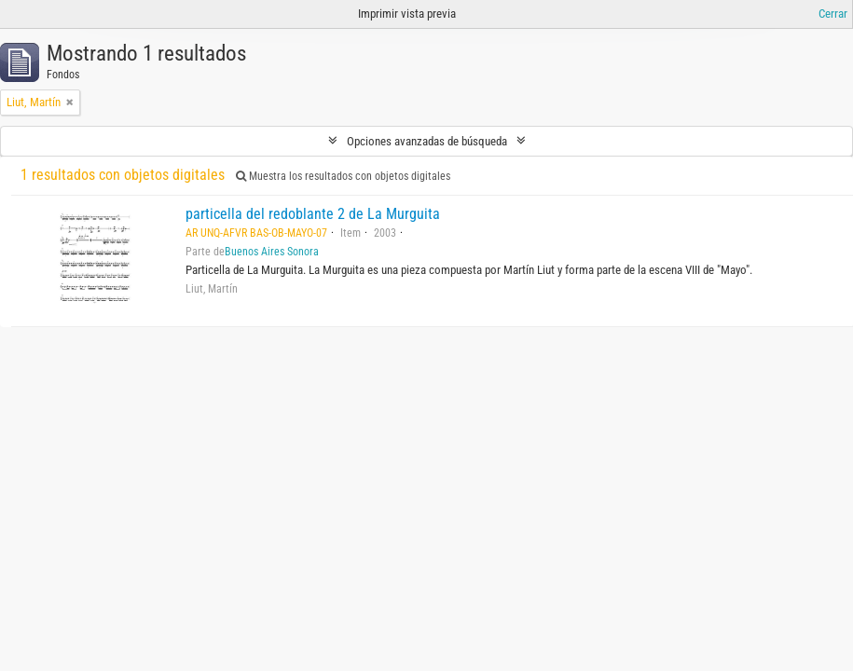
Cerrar (833, 14)
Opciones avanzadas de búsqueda (427, 141)
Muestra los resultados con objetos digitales (343, 176)
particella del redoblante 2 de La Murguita (313, 214)
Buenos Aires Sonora (272, 251)
